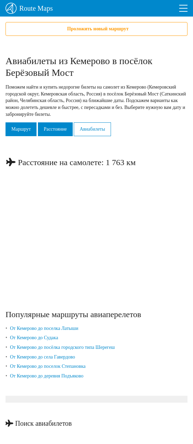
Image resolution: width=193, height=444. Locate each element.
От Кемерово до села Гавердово (42, 357)
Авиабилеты (92, 129)
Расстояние (55, 129)
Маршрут (21, 129)
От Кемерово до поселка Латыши (44, 328)
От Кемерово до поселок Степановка (47, 366)
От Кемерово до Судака (34, 337)
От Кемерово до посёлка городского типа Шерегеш (62, 347)
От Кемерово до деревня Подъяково (46, 376)
